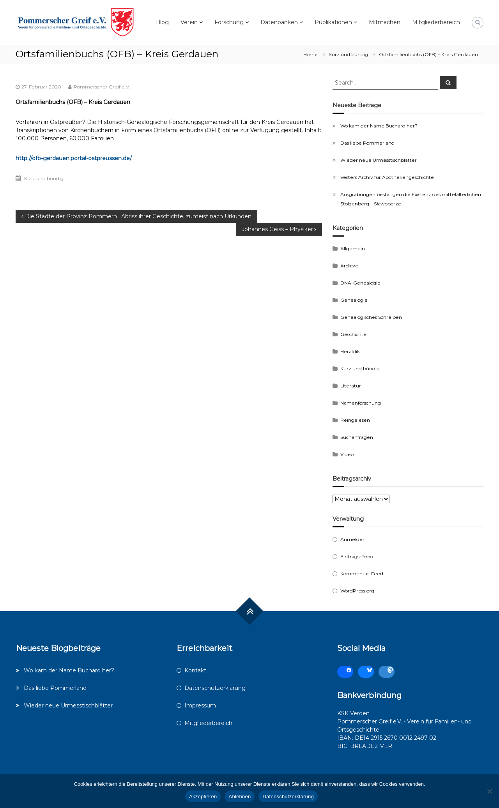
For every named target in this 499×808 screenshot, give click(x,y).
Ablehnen (239, 796)
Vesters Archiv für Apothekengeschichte (387, 177)
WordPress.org (357, 591)
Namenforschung (360, 403)
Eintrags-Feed (356, 556)
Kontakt (195, 670)
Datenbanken (279, 22)
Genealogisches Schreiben (371, 317)
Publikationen (333, 22)
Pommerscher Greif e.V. (102, 87)
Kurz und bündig (348, 54)
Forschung (229, 22)
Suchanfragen (356, 437)
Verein (189, 22)
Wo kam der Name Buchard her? (379, 126)
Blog (162, 22)
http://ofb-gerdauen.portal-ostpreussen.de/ (74, 158)
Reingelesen (355, 420)
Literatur (350, 386)
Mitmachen (384, 22)
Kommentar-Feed (361, 573)
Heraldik (350, 351)
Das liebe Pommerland (367, 143)
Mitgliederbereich (436, 22)
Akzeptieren (203, 796)
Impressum (200, 705)
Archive (349, 266)
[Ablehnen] (489, 791)
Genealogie (354, 300)
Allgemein (352, 248)
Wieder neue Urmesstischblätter (378, 160)
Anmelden (353, 539)
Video (347, 454)
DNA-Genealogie (360, 283)
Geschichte (353, 334)
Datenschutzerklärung (215, 687)
